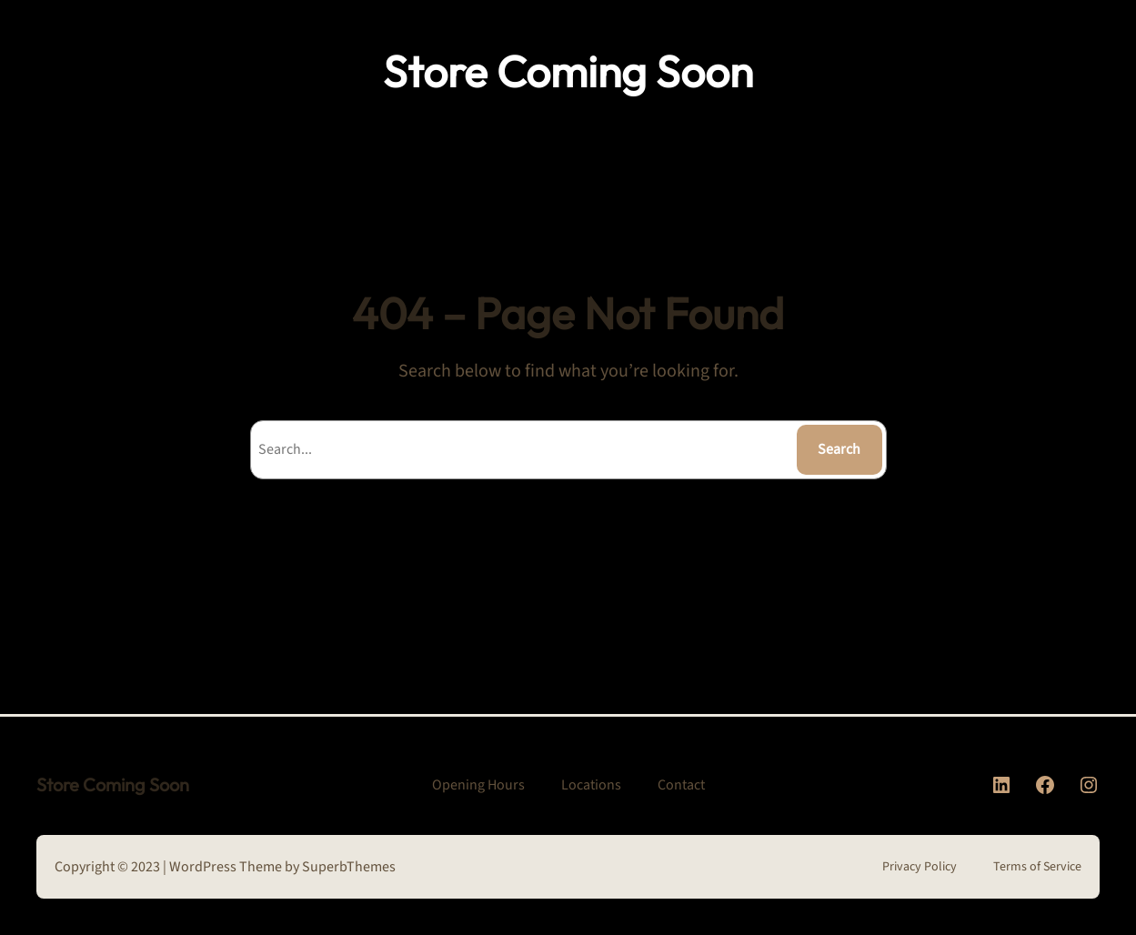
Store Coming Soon (568, 71)
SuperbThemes (349, 867)
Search (839, 449)
